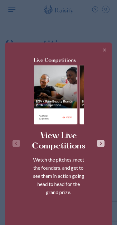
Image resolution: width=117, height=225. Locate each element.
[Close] (104, 50)
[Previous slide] (16, 143)
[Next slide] (101, 143)
